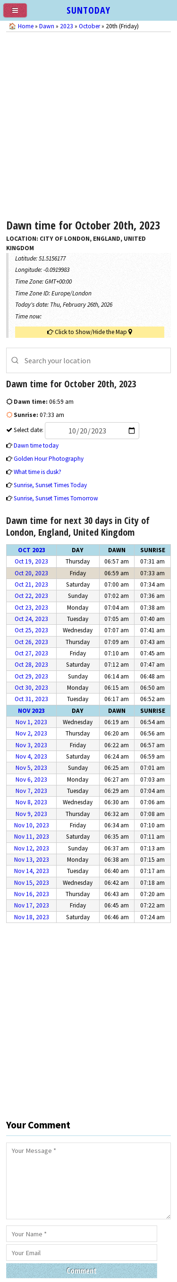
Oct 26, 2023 (31, 642)
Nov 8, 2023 (31, 802)
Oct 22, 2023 (31, 596)
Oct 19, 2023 (31, 561)
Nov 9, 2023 (31, 814)
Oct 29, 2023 (31, 676)
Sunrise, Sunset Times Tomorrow (56, 498)
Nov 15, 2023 (31, 883)
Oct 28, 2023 (31, 665)
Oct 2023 (31, 550)
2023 (66, 26)
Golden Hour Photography (49, 459)
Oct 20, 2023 (31, 573)
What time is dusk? (37, 472)
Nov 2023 (31, 711)
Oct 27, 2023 (31, 653)
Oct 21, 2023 (31, 584)
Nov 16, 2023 (31, 894)
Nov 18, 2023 (31, 917)
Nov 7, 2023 (31, 791)
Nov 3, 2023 (31, 745)
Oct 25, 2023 (31, 630)
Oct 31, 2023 (31, 699)
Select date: (75, 430)
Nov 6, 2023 (31, 780)
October (89, 26)
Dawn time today (36, 445)
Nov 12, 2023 (31, 848)
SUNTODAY (88, 10)
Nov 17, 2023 (31, 905)
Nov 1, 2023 (31, 722)
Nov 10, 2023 (31, 825)
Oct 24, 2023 (31, 619)
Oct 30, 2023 (31, 688)
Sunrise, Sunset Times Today (50, 485)
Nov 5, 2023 (31, 768)
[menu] (19, 14)
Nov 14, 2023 (31, 871)
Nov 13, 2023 (31, 860)
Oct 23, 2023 (31, 608)
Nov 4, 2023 (31, 756)
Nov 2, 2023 (31, 733)
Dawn (46, 26)
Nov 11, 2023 (31, 837)
